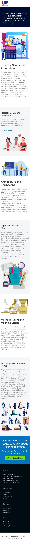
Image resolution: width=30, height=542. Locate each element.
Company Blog (8, 496)
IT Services (6, 492)
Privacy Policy (7, 522)
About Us (6, 498)
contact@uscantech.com (11, 482)
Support (5, 510)
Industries (6, 494)
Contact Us (6, 512)
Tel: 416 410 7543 (8, 478)
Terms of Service (8, 524)
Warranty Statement (9, 526)
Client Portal (7, 508)
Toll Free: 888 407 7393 (10, 480)
